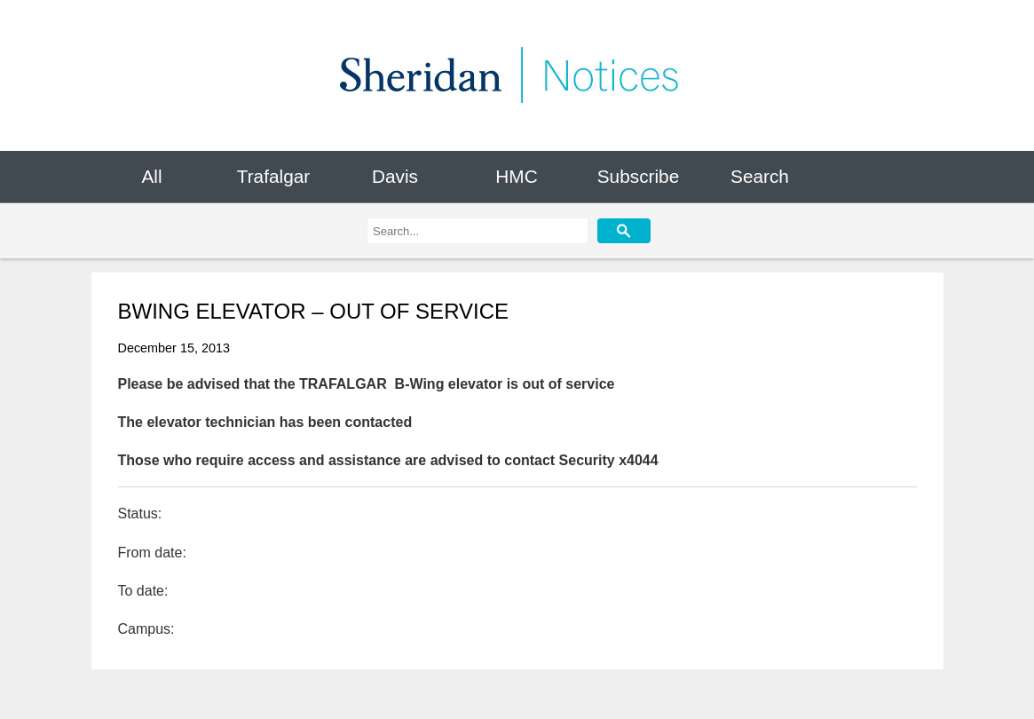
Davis (395, 176)
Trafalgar (273, 176)
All (151, 176)
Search (759, 176)
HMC (516, 176)
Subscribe (638, 176)
